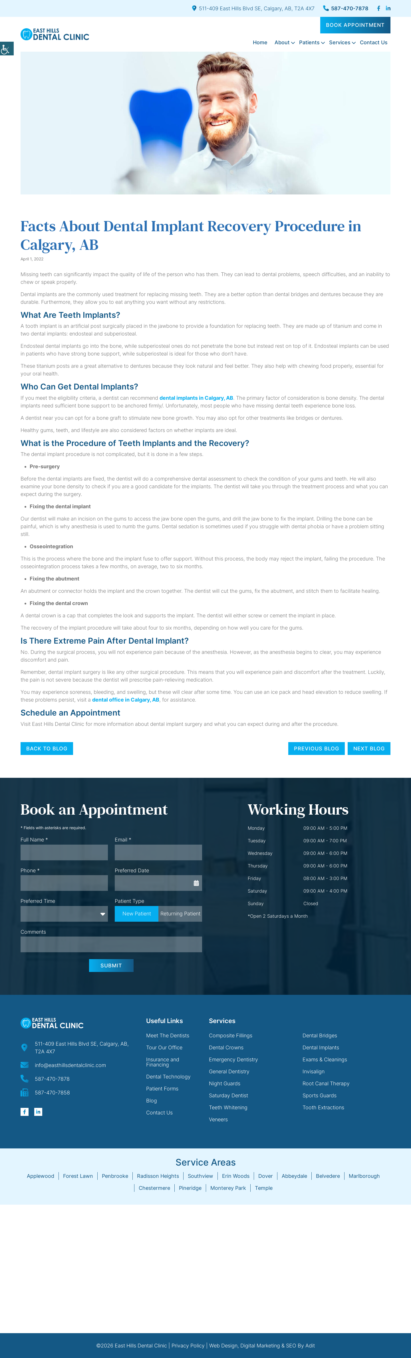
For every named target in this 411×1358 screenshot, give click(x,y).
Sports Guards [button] (320, 1095)
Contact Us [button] (374, 42)
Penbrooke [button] (115, 1176)
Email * (123, 840)
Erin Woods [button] (235, 1176)
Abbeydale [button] (294, 1176)
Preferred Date (132, 870)
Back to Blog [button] (46, 749)
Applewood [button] (40, 1176)
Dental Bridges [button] (320, 1035)
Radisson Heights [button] (158, 1176)
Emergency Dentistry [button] (233, 1059)
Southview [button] (200, 1176)
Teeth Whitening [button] (228, 1107)
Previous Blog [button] (316, 749)
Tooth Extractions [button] (323, 1107)
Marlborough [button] (364, 1176)
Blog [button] (151, 1101)
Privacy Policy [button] (188, 1346)
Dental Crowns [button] (226, 1047)
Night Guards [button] (224, 1083)
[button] (7, 48)
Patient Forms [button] (162, 1089)
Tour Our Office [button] (164, 1047)
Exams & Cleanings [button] (325, 1059)
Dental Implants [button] (321, 1047)
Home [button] (260, 42)
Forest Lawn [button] (78, 1176)
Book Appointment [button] (355, 25)
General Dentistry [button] (229, 1071)
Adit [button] (310, 1346)
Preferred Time (38, 901)
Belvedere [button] (328, 1176)
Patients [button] (309, 42)
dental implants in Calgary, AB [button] (196, 398)
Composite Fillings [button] (230, 1035)
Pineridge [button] (190, 1188)
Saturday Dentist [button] (228, 1095)
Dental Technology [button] (168, 1077)
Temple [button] (264, 1188)
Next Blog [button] (369, 749)
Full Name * (34, 840)
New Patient (136, 914)
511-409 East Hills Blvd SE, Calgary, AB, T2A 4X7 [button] (253, 8)
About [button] (282, 42)
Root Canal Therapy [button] (326, 1083)
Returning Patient (180, 914)
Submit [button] (111, 966)
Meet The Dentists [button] (167, 1035)
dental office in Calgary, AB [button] (125, 700)
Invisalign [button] (314, 1071)
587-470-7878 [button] (345, 8)
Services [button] (339, 42)
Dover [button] (265, 1176)
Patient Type (129, 901)
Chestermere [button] (154, 1188)
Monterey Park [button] (228, 1188)
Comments (33, 932)
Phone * (30, 870)
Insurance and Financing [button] (162, 1062)
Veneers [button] (218, 1119)
